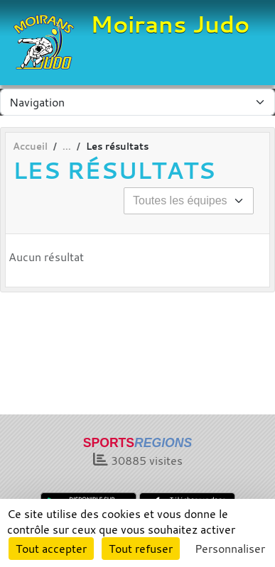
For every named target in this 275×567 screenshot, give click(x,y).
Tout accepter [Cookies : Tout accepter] (51, 548)
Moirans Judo (169, 24)
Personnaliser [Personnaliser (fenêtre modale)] (230, 548)
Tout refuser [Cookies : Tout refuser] (141, 548)
